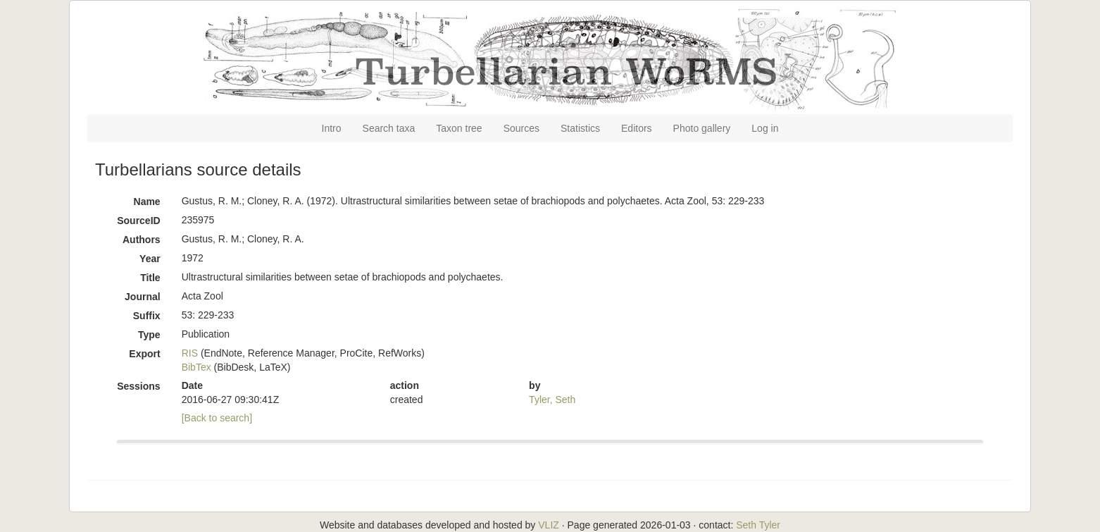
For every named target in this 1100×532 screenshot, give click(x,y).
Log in (764, 128)
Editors (636, 128)
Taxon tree (459, 128)
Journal (143, 296)
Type (149, 334)
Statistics (580, 128)
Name (147, 201)
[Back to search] (217, 417)
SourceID (138, 220)
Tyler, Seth (552, 399)
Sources (521, 128)
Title (150, 277)
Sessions (138, 386)
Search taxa (389, 128)
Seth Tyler (758, 525)
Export (144, 353)
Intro (332, 128)
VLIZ (548, 525)
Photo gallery (702, 128)
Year (150, 258)
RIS (190, 353)
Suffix (147, 315)
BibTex (196, 367)
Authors (142, 239)
